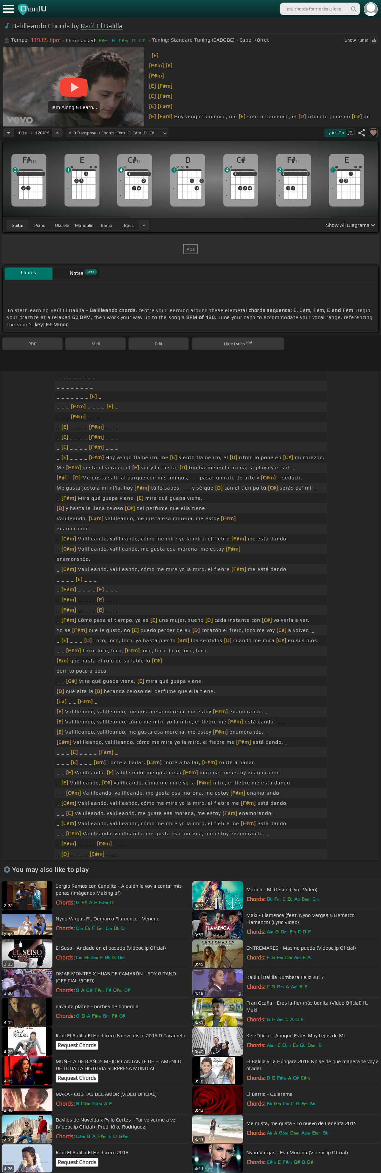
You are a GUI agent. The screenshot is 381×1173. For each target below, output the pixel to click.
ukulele (62, 225)
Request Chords (77, 1045)
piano (39, 225)
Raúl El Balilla (102, 26)
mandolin (84, 225)
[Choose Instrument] (144, 225)
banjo (106, 225)
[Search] (353, 9)
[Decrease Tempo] (8, 132)
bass (129, 225)
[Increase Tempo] (57, 132)
